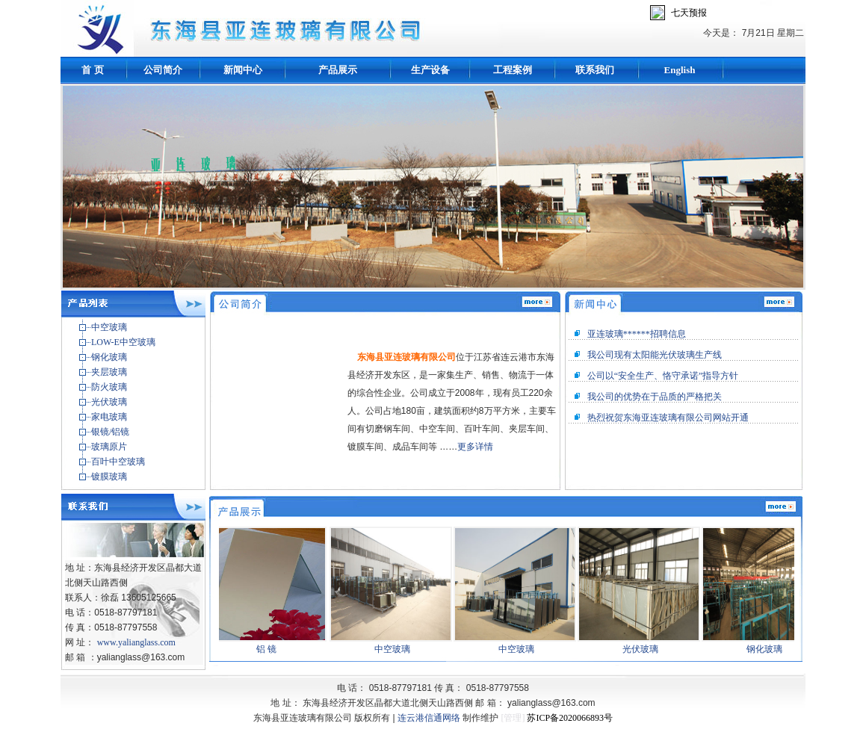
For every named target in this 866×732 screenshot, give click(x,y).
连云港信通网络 (429, 718)
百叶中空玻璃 (118, 461)
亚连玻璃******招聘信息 (636, 334)
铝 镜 (269, 649)
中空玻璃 (109, 327)
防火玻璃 (109, 387)
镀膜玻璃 (109, 476)
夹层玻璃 (109, 372)
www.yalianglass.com (136, 642)
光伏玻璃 (109, 402)
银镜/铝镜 (110, 432)
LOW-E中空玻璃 (123, 342)
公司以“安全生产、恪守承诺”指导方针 (663, 375)
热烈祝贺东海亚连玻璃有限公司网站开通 (668, 417)
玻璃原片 (109, 446)
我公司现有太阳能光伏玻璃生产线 (654, 355)
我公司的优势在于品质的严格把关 (654, 396)
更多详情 (475, 446)
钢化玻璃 (109, 357)
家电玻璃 (109, 417)
